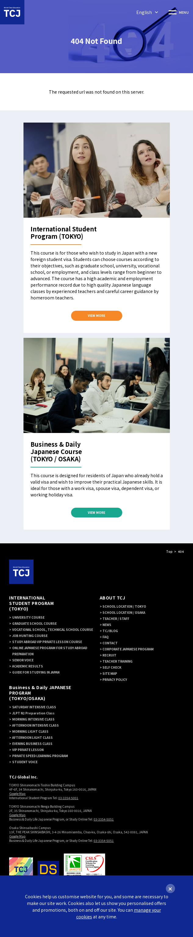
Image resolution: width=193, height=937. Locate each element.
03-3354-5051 (104, 819)
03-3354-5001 (68, 798)
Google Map (17, 794)
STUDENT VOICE (25, 762)
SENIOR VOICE (23, 660)
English (144, 12)
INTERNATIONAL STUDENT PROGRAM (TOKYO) (31, 603)
